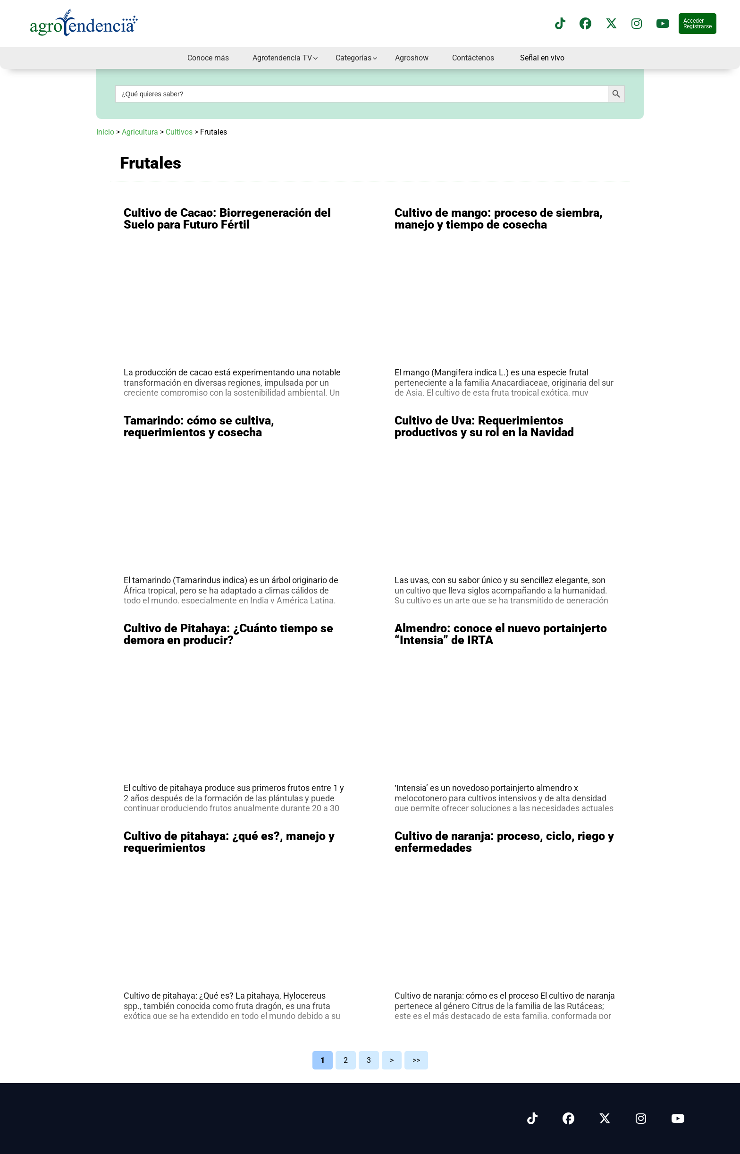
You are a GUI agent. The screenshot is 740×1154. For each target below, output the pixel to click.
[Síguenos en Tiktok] (532, 1119)
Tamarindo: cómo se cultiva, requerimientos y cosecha (199, 426)
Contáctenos (473, 57)
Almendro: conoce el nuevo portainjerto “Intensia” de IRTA (501, 634)
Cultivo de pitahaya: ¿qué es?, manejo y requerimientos (229, 842)
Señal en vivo (542, 58)
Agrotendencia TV (282, 57)
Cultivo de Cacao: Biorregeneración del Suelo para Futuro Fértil (227, 218)
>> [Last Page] (416, 1060)
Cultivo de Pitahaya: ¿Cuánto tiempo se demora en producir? (228, 634)
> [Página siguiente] (392, 1060)
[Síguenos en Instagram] (641, 1119)
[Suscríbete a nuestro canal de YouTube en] (662, 24)
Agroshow (412, 57)
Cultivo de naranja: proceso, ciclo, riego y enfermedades (504, 842)
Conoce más (208, 57)
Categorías (353, 57)
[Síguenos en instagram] (636, 24)
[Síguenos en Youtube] (677, 1119)
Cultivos (179, 131)
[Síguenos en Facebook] (585, 24)
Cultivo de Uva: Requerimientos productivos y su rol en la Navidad (484, 426)
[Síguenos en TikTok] (560, 24)
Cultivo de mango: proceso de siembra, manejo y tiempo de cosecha (499, 218)
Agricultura (140, 131)
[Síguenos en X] (611, 24)
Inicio (105, 131)
